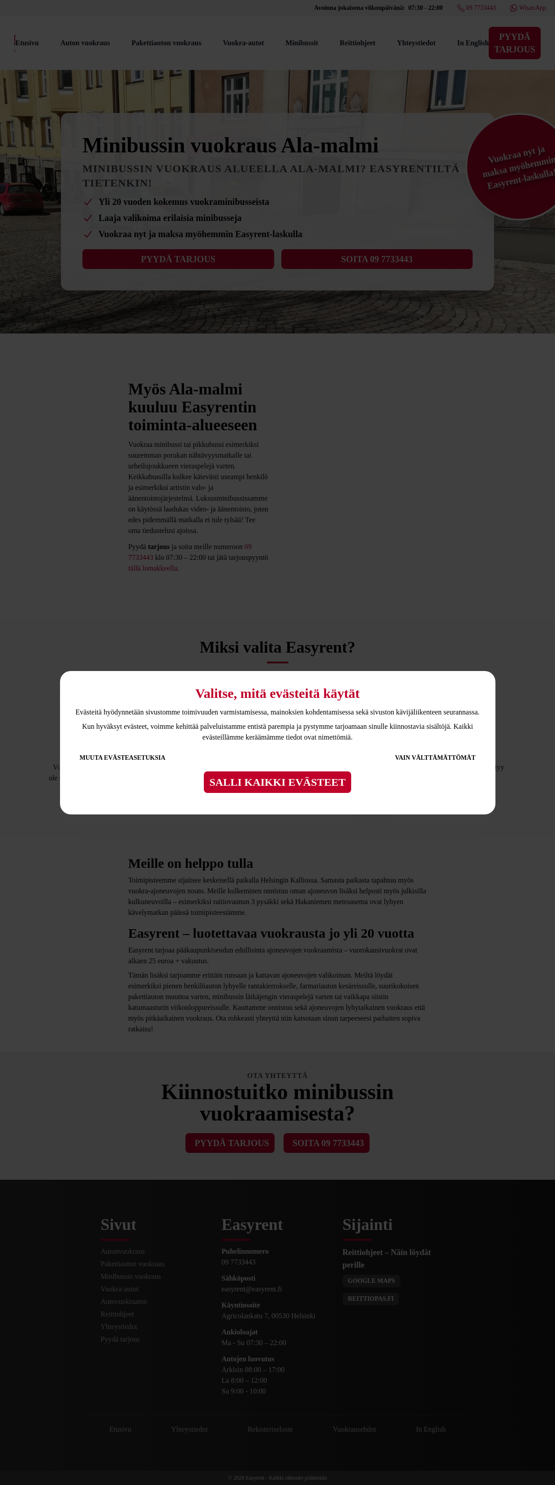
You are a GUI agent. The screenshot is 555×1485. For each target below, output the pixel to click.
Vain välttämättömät (435, 757)
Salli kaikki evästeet (277, 782)
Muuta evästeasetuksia (123, 757)
